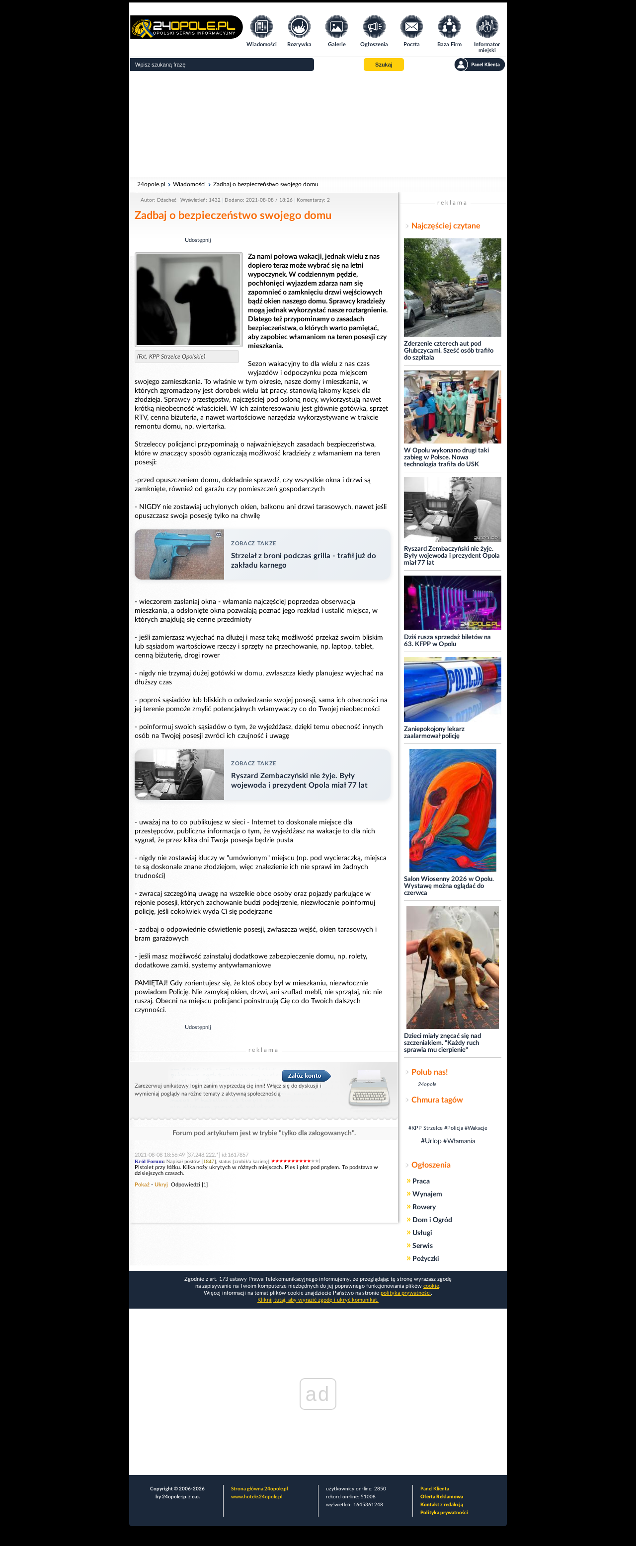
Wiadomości (189, 184)
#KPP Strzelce (425, 1128)
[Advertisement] (318, 124)
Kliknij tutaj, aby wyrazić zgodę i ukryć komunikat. (318, 1300)
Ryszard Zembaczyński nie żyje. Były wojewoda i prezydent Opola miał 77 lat (452, 556)
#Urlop (431, 1141)
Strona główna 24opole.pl (259, 1488)
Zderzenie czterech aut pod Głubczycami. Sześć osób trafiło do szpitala (448, 351)
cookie (431, 1286)
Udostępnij (198, 240)
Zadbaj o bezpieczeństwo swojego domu (265, 184)
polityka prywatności (406, 1293)
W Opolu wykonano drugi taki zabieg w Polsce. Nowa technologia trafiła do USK (446, 457)
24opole (427, 1084)
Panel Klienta (434, 1488)
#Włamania (459, 1141)
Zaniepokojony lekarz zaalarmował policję (434, 732)
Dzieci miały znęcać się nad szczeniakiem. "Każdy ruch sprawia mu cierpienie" (442, 1043)
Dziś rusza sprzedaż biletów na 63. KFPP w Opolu (447, 641)
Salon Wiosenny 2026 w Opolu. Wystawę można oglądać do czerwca (449, 886)
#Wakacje (476, 1128)
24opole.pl (151, 184)
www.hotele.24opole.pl (256, 1496)
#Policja (453, 1128)
